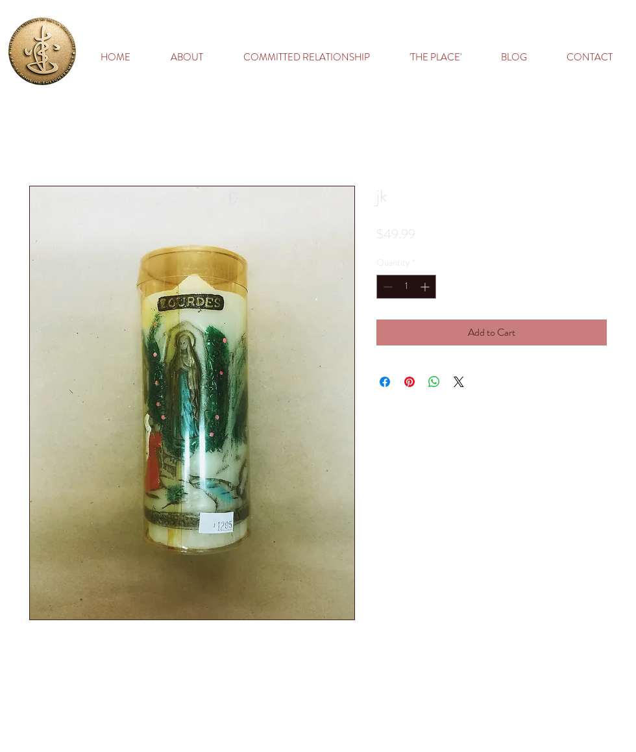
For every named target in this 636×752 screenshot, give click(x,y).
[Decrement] (386, 286)
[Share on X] (459, 382)
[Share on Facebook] (385, 382)
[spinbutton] (406, 286)
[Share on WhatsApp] (434, 382)
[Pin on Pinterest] (409, 382)
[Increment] (426, 286)
